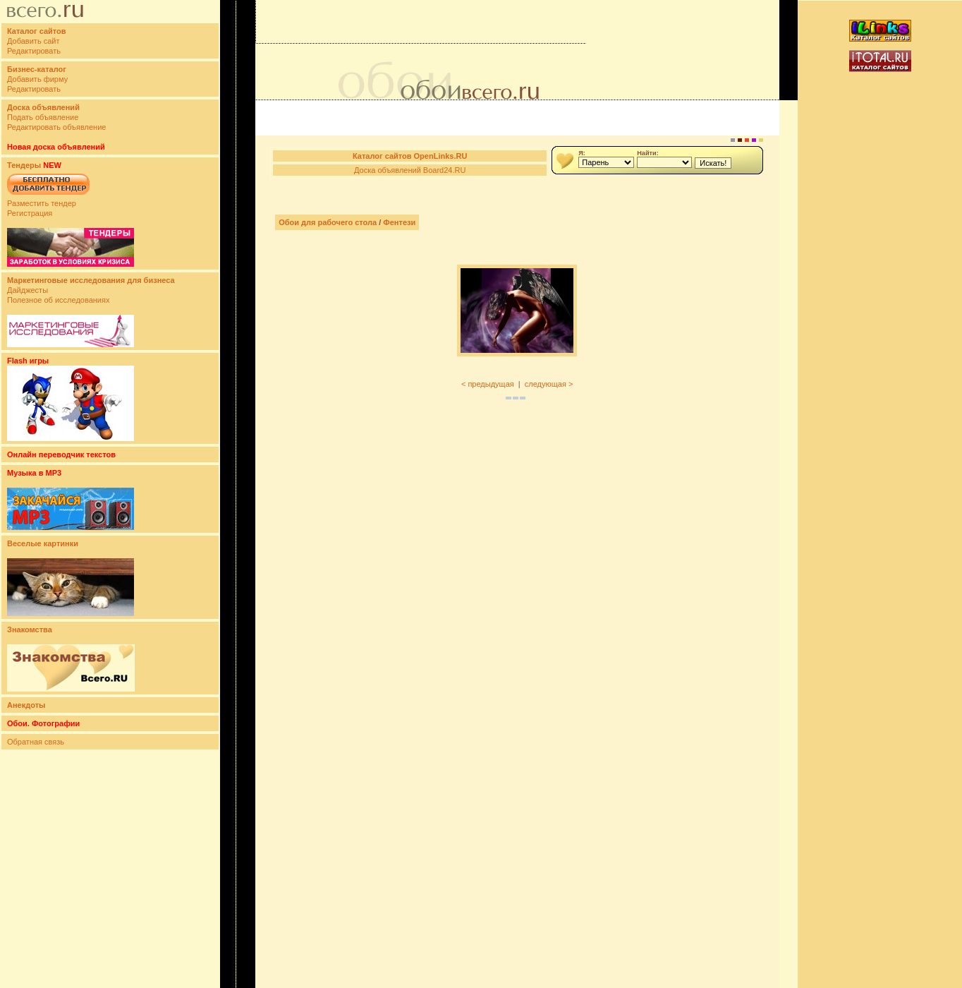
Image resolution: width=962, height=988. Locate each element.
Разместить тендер (41, 203)
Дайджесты (27, 290)
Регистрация (29, 213)
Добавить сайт (33, 41)
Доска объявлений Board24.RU (409, 170)
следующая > (549, 384)
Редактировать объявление (56, 127)
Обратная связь (35, 741)
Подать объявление (42, 117)
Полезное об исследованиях (58, 300)
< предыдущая (487, 384)
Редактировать (34, 51)
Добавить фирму (37, 79)
